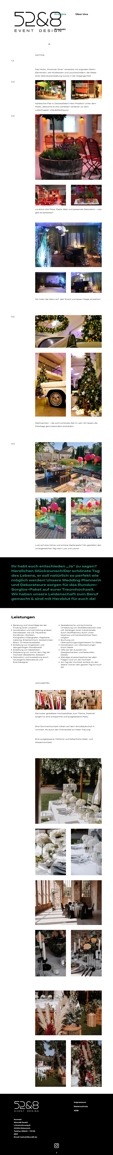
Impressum (80, 1102)
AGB (76, 1110)
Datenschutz (81, 1106)
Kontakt (60, 30)
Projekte (60, 15)
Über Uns (81, 15)
